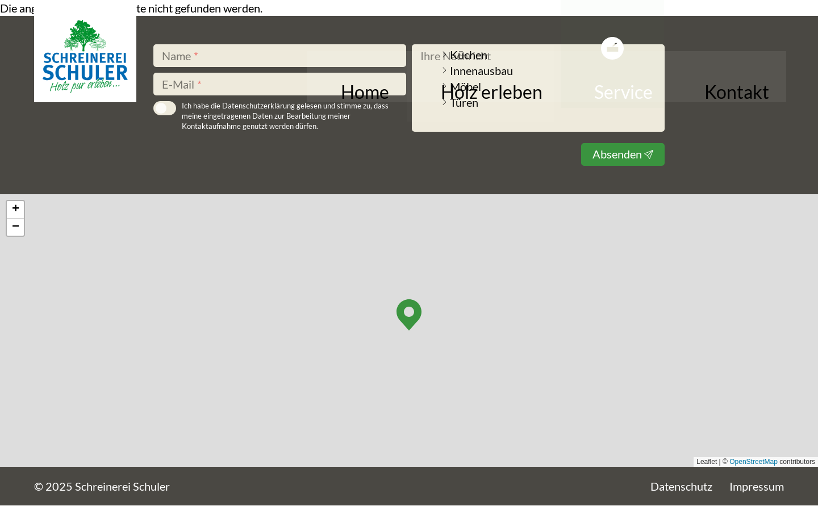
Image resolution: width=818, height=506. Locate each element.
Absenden (617, 154)
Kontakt (716, 86)
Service (646, 86)
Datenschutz (681, 486)
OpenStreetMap (753, 462)
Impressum (756, 486)
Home (482, 86)
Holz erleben (562, 86)
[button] (409, 315)
